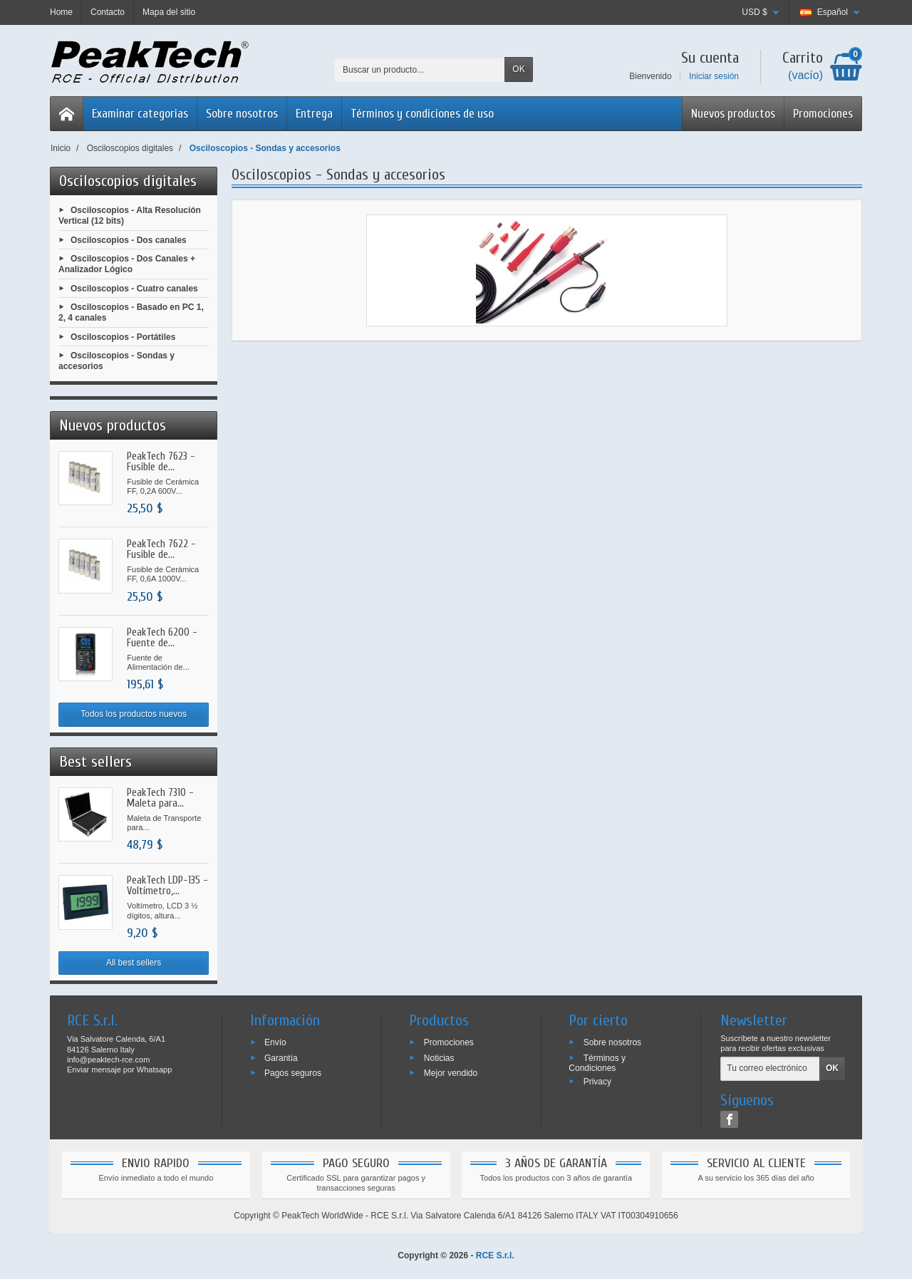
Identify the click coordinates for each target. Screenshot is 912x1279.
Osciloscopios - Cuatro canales (134, 288)
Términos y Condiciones (597, 1062)
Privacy (597, 1082)
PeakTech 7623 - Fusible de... (161, 461)
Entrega (314, 113)
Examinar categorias (140, 113)
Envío (275, 1042)
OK (518, 69)
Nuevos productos (733, 113)
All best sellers (133, 963)
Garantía (281, 1057)
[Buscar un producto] (419, 69)
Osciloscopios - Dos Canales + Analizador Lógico (126, 264)
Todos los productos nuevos (134, 714)
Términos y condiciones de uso (422, 113)
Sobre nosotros (242, 113)
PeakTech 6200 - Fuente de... (162, 637)
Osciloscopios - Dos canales (129, 239)
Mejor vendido (450, 1073)
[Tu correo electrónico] (770, 1069)
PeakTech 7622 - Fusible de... (161, 549)
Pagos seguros (292, 1073)
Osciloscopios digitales (128, 181)
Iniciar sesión (714, 76)
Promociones (823, 113)
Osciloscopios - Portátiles (123, 336)
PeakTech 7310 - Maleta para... (160, 798)
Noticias (439, 1057)
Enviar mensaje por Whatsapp (119, 1069)
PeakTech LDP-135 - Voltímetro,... (167, 885)
